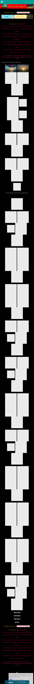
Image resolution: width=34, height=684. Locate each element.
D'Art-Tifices (10, 34)
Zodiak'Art (29, 49)
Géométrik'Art (16, 39)
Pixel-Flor (19, 49)
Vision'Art (4, 36)
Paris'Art (8, 36)
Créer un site (21, 682)
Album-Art (21, 52)
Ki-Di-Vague (19, 41)
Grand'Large (21, 26)
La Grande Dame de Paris (15, 36)
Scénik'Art (25, 34)
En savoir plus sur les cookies (18, 679)
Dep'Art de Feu (24, 44)
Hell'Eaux (4, 44)
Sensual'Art (19, 44)
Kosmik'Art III (5, 28)
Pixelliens (14, 44)
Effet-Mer (24, 41)
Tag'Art (16, 49)
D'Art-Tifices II (15, 34)
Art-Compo (29, 34)
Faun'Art (4, 49)
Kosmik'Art (26, 26)
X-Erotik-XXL (16, 52)
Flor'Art (8, 49)
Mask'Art (27, 28)
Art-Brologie (5, 34)
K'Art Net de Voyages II (14, 26)
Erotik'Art (11, 52)
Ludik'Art (5, 41)
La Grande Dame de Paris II (26, 36)
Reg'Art (23, 28)
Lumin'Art (20, 34)
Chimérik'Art (9, 41)
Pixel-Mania (24, 49)
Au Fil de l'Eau (9, 44)
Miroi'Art (11, 49)
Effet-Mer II (29, 41)
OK (10, 679)
